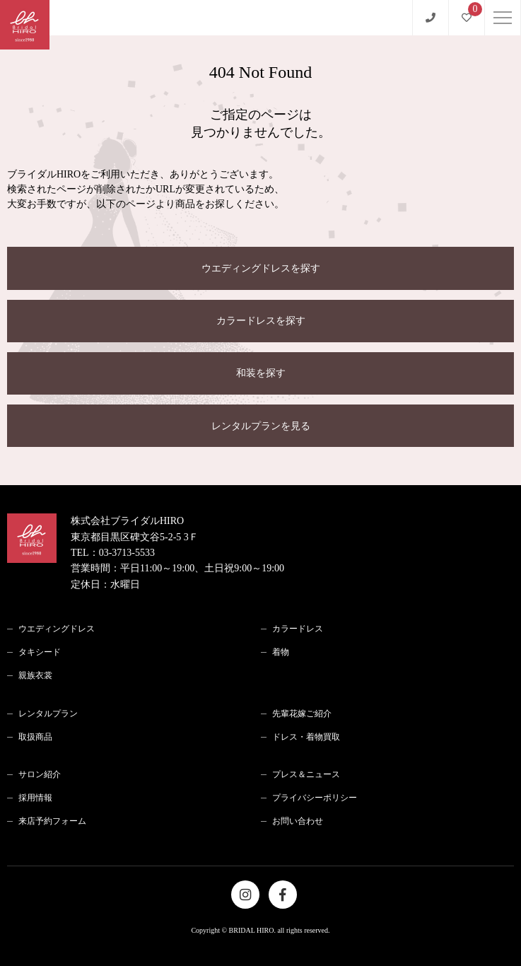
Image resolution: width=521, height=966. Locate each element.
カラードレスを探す (260, 320)
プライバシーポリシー (314, 798)
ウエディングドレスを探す (260, 268)
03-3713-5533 (127, 552)
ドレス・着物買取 (306, 737)
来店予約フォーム (52, 821)
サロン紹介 (39, 774)
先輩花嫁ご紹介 (302, 713)
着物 (280, 652)
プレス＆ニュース (306, 774)
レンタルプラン (48, 713)
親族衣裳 (35, 675)
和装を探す (261, 373)
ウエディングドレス (56, 629)
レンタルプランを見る (260, 426)
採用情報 (35, 798)
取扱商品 (35, 737)
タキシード (39, 652)
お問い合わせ (297, 821)
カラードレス (297, 629)
